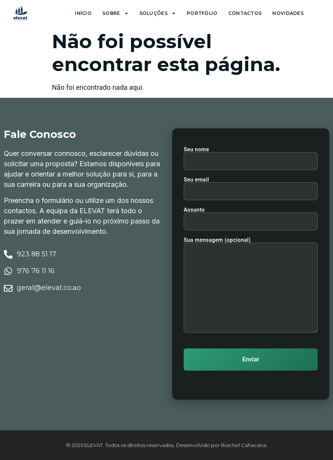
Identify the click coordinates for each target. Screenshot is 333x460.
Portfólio (202, 13)
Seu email (251, 185)
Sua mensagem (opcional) (251, 285)
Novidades (288, 13)
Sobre (115, 13)
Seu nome (251, 155)
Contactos (245, 13)
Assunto (251, 215)
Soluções (157, 13)
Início (83, 13)
